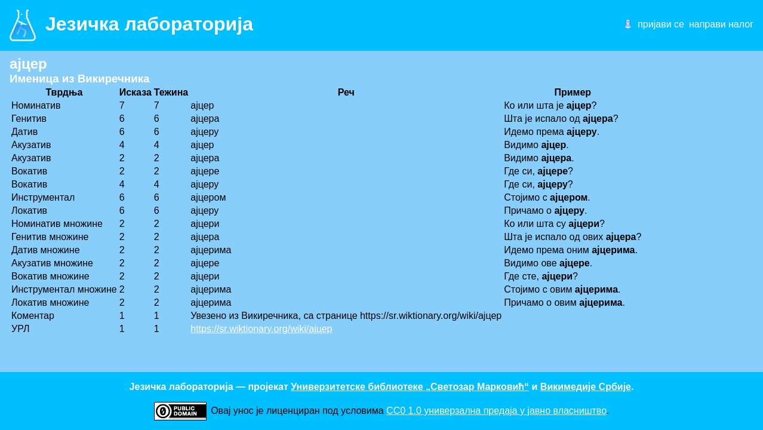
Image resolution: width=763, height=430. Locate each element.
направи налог (721, 24)
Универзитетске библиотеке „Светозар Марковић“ (410, 387)
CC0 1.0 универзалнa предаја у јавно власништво (496, 411)
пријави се (661, 24)
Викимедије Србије (585, 387)
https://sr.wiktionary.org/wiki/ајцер (261, 329)
